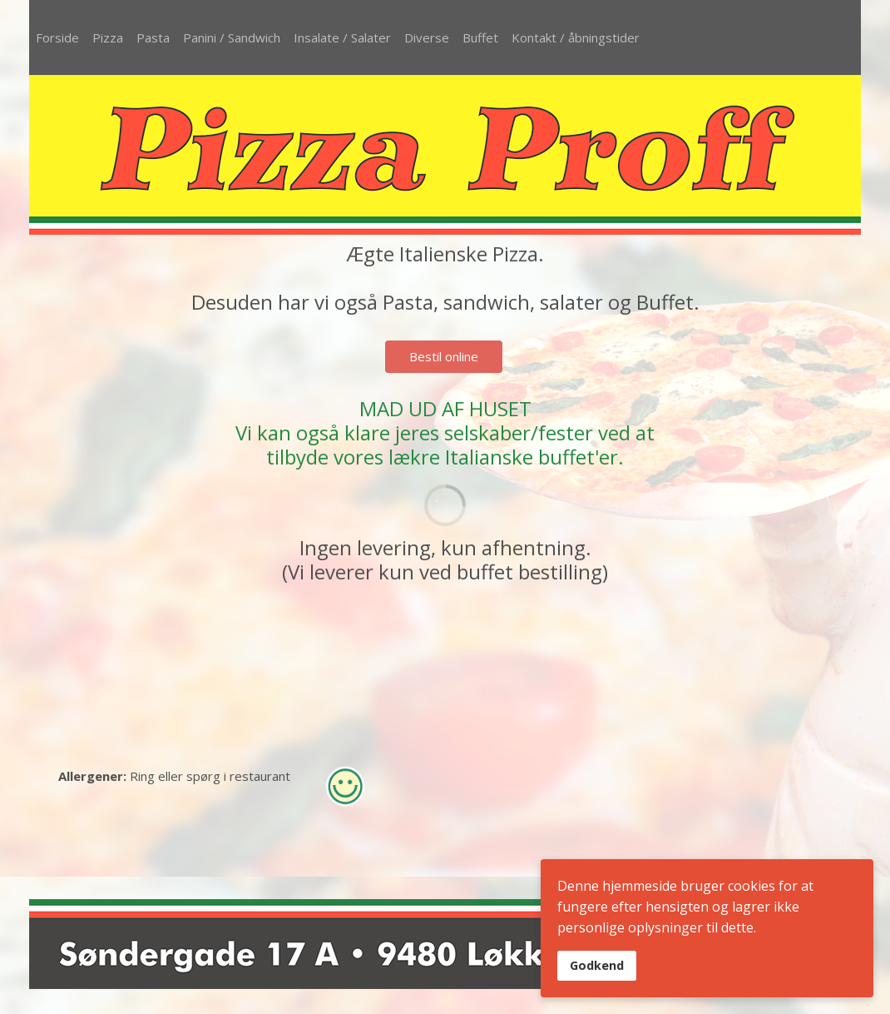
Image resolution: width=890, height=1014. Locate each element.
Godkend (597, 965)
